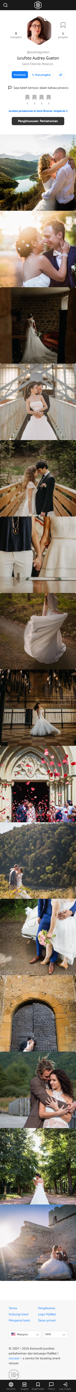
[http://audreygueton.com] (60, 74)
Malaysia (19, 1334)
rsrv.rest (14, 1358)
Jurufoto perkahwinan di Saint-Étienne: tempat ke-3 (38, 111)
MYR (48, 1334)
